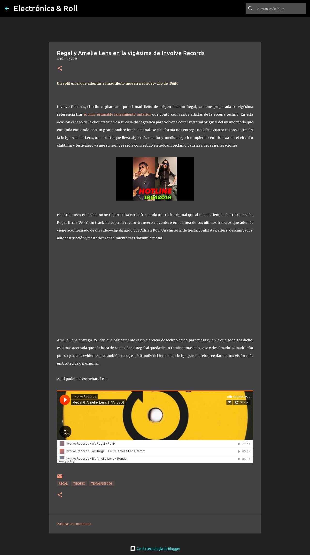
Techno (79, 483)
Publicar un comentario (74, 524)
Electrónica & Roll (46, 8)
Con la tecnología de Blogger (155, 549)
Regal (63, 483)
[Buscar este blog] (280, 8)
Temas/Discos (102, 483)
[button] (60, 68)
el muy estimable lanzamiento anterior (117, 114)
